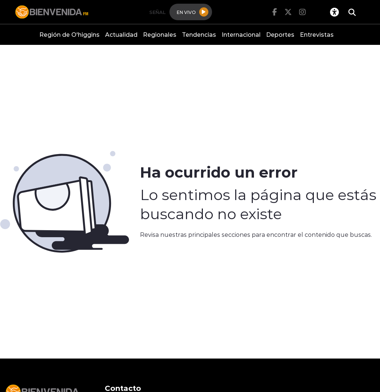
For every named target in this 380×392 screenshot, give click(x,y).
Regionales (159, 34)
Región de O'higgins (69, 34)
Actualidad (121, 34)
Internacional (241, 34)
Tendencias (199, 34)
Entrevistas (317, 34)
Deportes (280, 34)
